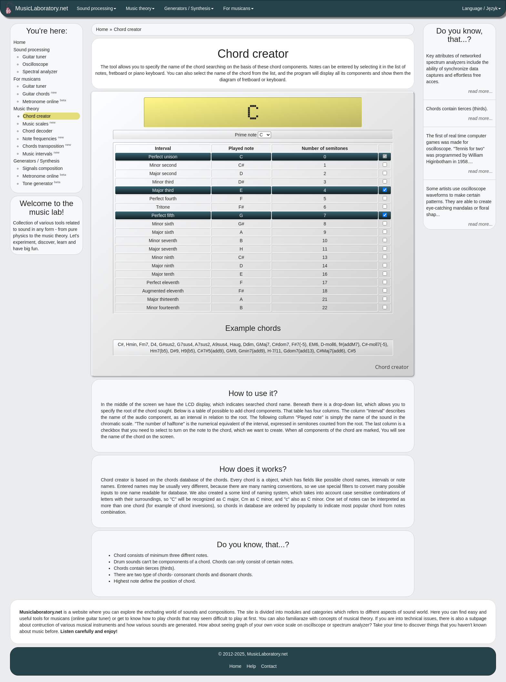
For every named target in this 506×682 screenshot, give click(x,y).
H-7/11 (274, 350)
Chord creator (36, 116)
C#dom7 (280, 344)
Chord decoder (38, 130)
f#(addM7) (349, 344)
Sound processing (96, 8)
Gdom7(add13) (299, 350)
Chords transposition (47, 146)
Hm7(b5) (158, 350)
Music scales (39, 123)
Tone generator (41, 183)
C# (121, 344)
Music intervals (41, 153)
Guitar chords (40, 93)
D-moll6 (328, 344)
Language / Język (481, 8)
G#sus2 (167, 344)
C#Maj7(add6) (330, 350)
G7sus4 (185, 344)
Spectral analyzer (40, 71)
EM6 (313, 344)
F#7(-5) (298, 344)
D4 (154, 344)
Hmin (131, 344)
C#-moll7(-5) (374, 344)
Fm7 (143, 344)
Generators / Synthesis (188, 8)
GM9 (231, 350)
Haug (235, 344)
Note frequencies (43, 138)
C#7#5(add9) (210, 350)
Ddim (248, 344)
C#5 (352, 350)
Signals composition (43, 168)
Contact (269, 666)
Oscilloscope (35, 64)
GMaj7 (262, 344)
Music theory (140, 8)
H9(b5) (188, 350)
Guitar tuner (34, 56)
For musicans (238, 8)
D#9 (174, 350)
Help (251, 666)
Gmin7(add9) (251, 350)
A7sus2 (202, 344)
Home (19, 42)
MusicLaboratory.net (36, 8)
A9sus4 (220, 344)
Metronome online (44, 101)
